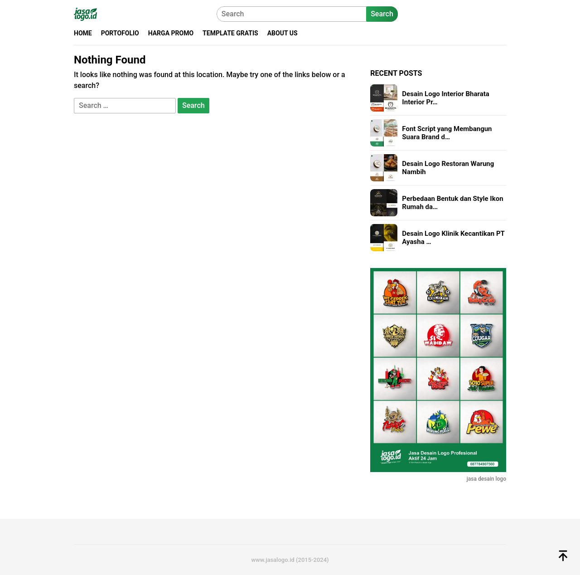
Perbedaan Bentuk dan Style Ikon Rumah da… (452, 203)
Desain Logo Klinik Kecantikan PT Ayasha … (453, 237)
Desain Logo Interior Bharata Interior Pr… (445, 98)
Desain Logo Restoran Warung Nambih (448, 168)
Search (382, 14)
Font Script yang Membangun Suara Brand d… (447, 133)
